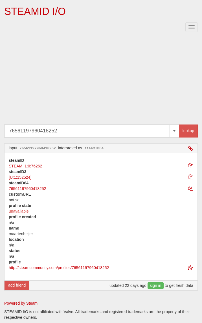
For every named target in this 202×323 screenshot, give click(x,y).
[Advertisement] (101, 79)
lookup (188, 130)
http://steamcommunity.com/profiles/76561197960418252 (59, 267)
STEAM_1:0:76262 (25, 166)
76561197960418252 (27, 188)
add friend (17, 285)
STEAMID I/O (35, 11)
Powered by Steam (21, 303)
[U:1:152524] (20, 177)
